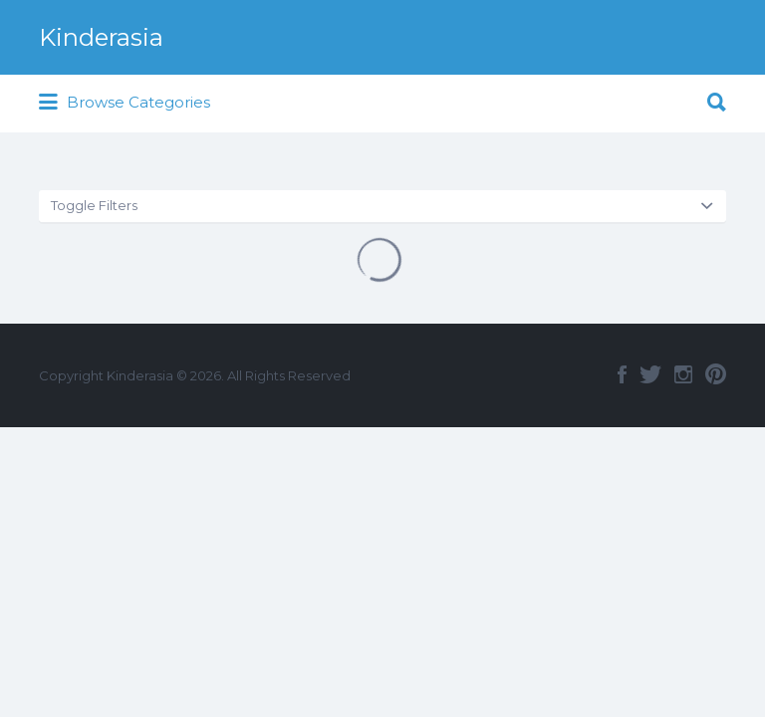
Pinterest (715, 374)
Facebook (622, 374)
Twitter (650, 374)
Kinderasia (101, 37)
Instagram (683, 374)
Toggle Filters (94, 205)
